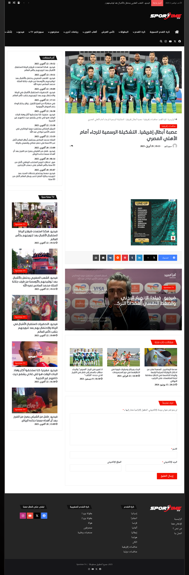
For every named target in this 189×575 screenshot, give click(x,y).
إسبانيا (134, 514)
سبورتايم (168, 146)
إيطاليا (134, 533)
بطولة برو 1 (87, 514)
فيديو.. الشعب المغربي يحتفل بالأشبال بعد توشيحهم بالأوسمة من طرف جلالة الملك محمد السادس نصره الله (34, 281)
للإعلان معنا (176, 524)
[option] (123, 299)
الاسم (174, 449)
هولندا (134, 538)
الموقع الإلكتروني (114, 462)
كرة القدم (140, 32)
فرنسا (134, 523)
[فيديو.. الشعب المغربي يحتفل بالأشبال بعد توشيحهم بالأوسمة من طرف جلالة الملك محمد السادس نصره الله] (35, 261)
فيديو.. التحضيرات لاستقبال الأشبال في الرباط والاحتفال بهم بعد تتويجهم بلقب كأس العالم (35, 328)
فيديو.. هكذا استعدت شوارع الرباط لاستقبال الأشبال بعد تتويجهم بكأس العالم (36, 235)
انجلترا (134, 518)
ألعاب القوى (90, 32)
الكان (134, 542)
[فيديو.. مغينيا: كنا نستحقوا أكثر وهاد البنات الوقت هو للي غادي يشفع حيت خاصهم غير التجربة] (35, 354)
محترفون (54, 32)
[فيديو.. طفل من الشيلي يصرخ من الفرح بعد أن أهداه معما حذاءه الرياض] (35, 400)
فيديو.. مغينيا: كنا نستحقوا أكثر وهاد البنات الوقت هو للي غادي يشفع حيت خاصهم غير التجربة (35, 374)
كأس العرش (107, 32)
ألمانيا (134, 528)
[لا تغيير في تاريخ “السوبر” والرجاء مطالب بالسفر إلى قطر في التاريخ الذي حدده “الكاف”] (86, 357)
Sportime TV (169, 288)
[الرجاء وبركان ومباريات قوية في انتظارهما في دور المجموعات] (123, 357)
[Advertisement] (64, 16)
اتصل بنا (178, 534)
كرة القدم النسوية (160, 32)
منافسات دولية (130, 552)
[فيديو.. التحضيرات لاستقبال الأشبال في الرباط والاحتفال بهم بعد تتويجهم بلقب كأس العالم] (35, 308)
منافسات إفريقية (150, 119)
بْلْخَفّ (9, 32)
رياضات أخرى (71, 32)
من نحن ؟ (177, 529)
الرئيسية (172, 119)
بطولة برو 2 (87, 518)
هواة (90, 523)
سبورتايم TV (37, 32)
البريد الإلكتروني (169, 462)
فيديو (21, 32)
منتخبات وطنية (85, 533)
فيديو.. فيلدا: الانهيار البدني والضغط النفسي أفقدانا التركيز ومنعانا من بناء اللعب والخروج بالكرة (144, 301)
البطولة (124, 32)
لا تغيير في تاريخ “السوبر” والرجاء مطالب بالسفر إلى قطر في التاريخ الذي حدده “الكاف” (87, 372)
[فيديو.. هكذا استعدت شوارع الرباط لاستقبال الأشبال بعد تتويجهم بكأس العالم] (35, 215)
